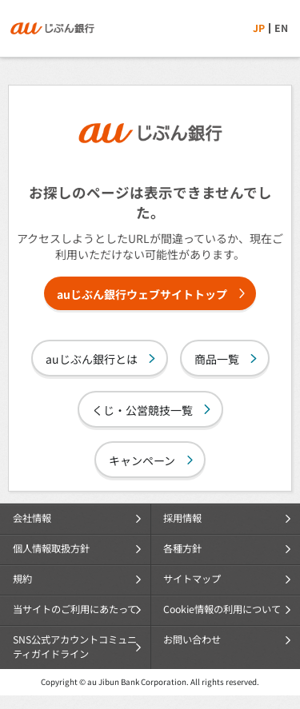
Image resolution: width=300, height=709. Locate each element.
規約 (22, 579)
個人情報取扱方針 (51, 548)
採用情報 (182, 518)
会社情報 (32, 518)
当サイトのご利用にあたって (75, 609)
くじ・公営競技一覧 (142, 410)
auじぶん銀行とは (92, 359)
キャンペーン (142, 460)
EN (281, 28)
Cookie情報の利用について (222, 609)
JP (259, 28)
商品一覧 (216, 359)
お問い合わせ (192, 639)
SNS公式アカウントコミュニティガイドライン (75, 646)
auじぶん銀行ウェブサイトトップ (142, 294)
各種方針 (182, 548)
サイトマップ (192, 579)
